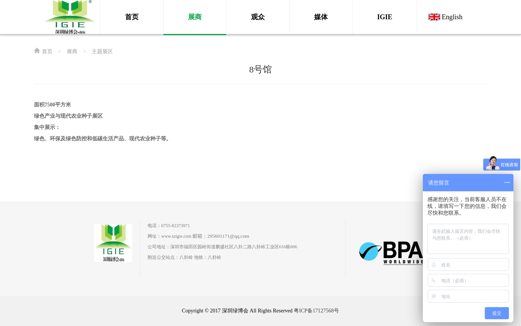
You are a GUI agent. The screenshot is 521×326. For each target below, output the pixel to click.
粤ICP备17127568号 (316, 311)
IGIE (384, 17)
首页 (132, 17)
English (452, 17)
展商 (195, 17)
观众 (258, 17)
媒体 (321, 17)
